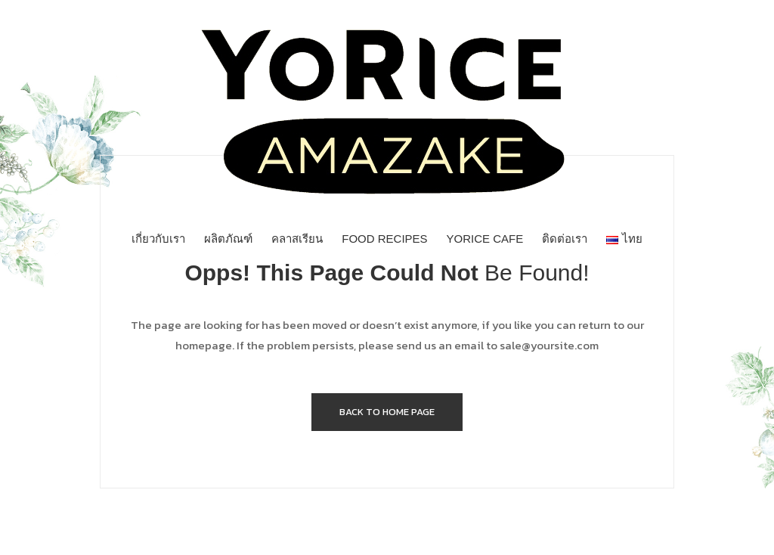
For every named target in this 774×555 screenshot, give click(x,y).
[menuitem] (158, 239)
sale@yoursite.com (549, 345)
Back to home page (387, 412)
